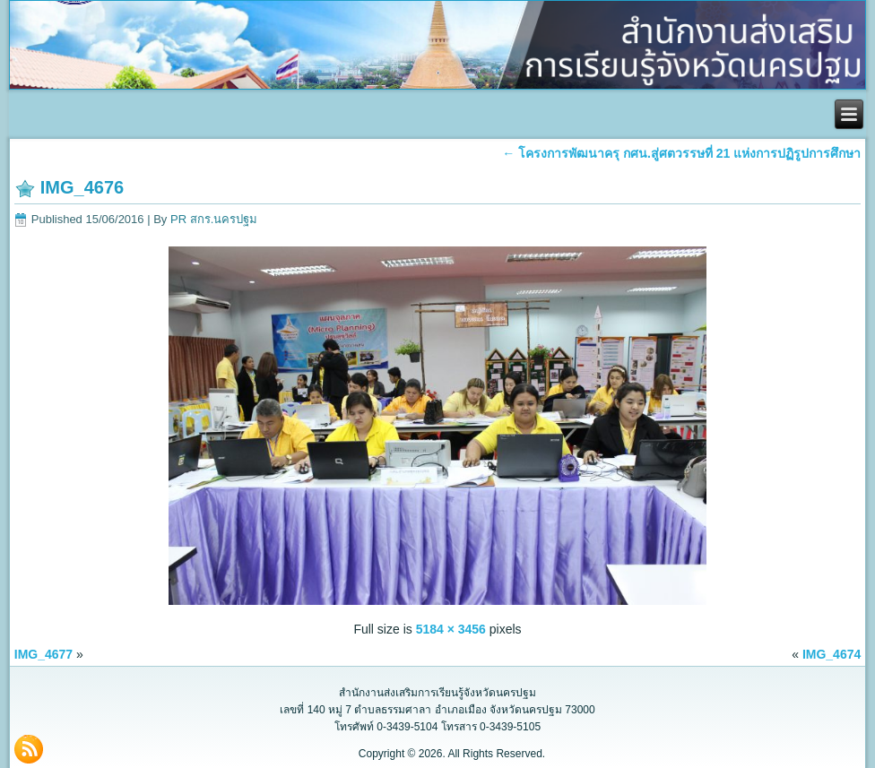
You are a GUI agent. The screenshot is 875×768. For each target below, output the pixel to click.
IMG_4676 (82, 187)
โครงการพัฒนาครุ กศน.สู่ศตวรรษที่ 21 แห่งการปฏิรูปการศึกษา (681, 153)
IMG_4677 (43, 654)
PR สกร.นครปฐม (213, 219)
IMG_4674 (831, 654)
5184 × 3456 (451, 629)
